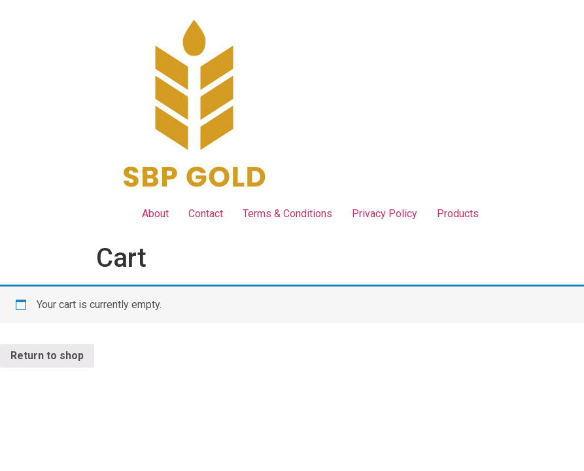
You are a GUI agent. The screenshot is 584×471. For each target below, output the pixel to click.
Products (458, 213)
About (155, 213)
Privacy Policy (384, 213)
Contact (205, 213)
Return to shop (47, 355)
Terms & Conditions (287, 213)
